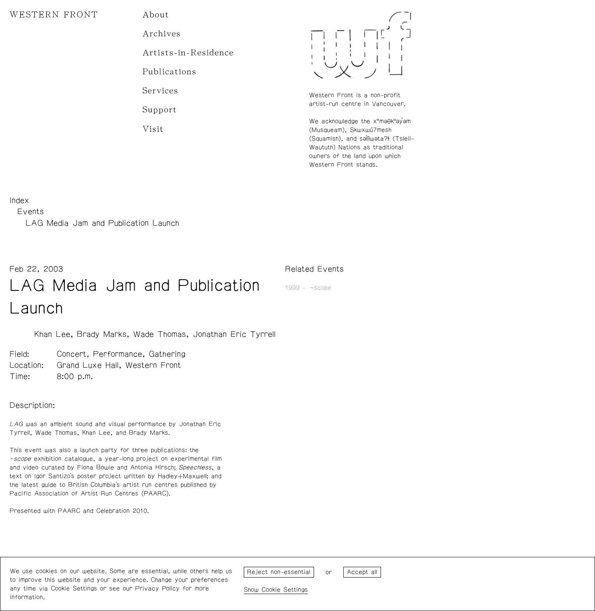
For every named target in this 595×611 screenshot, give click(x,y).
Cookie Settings (285, 590)
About (156, 14)
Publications (170, 71)
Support (160, 109)
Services (160, 90)
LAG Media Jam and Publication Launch (102, 223)
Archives (162, 33)
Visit (153, 129)
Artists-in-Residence (188, 52)
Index (19, 200)
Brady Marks (101, 334)
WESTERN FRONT (54, 14)
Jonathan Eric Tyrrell (234, 334)
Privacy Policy (157, 588)
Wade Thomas (159, 334)
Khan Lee (52, 334)
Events (30, 211)
